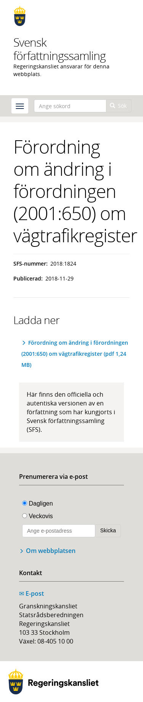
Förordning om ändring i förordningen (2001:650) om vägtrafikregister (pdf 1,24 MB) (74, 353)
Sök (118, 105)
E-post (31, 593)
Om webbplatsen (51, 550)
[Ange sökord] (70, 105)
